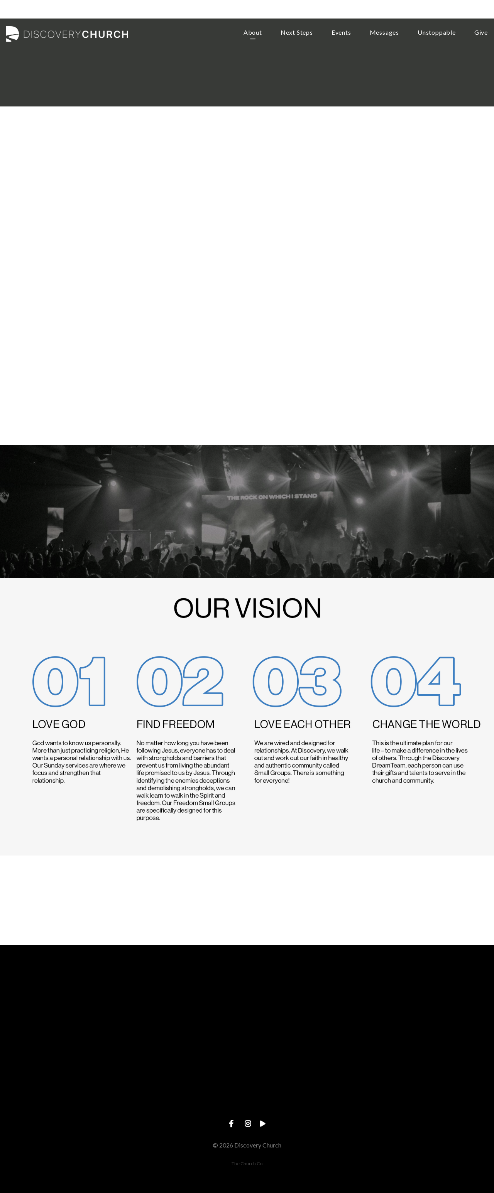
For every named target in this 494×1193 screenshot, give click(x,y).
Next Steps (297, 32)
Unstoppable (437, 32)
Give (481, 32)
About (253, 32)
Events (341, 32)
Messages (384, 32)
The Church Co (247, 1163)
